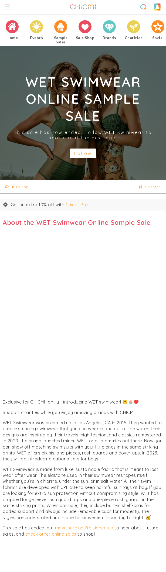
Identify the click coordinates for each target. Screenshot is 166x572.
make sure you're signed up (84, 527)
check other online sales (50, 534)
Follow (83, 153)
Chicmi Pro (77, 204)
